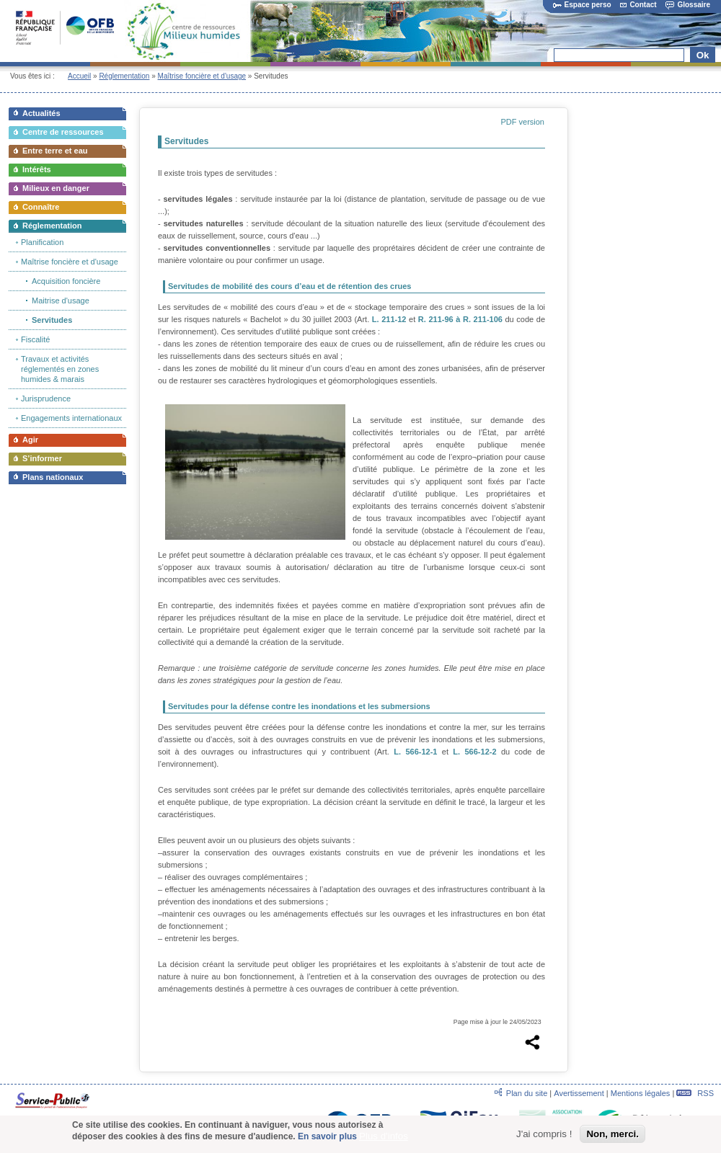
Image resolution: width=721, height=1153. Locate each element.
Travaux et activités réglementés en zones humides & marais (60, 369)
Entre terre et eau (54, 150)
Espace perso (582, 5)
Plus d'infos (383, 1136)
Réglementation (124, 76)
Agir (30, 439)
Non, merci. (612, 1133)
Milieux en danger (55, 188)
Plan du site (526, 1093)
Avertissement (579, 1093)
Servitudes (52, 320)
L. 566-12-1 (415, 751)
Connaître (40, 206)
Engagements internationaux (71, 418)
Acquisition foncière (66, 281)
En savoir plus (327, 1136)
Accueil (79, 76)
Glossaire (687, 5)
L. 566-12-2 (474, 751)
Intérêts (36, 169)
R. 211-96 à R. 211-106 (460, 319)
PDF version (522, 121)
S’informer (42, 458)
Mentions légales (641, 1093)
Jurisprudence (46, 398)
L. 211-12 (389, 319)
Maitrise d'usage (60, 300)
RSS (695, 1093)
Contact (638, 5)
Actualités (41, 113)
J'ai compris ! (544, 1133)
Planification (42, 242)
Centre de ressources (63, 132)
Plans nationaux (52, 477)
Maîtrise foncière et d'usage (202, 76)
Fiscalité (35, 339)
